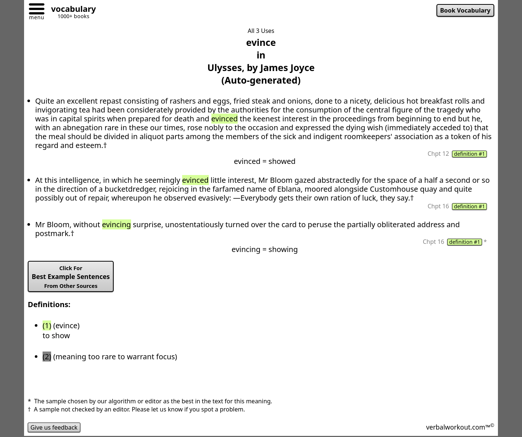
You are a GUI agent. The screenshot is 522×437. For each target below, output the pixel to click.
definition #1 (469, 154)
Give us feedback (54, 427)
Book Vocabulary (465, 10)
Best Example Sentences (71, 276)
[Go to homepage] (71, 10)
